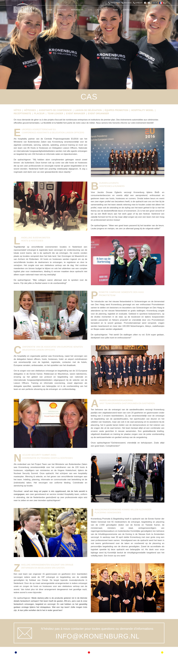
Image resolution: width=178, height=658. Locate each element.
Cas (90, 10)
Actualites (102, 10)
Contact (127, 10)
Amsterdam (114, 3)
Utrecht (137, 3)
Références (77, 10)
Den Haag (126, 3)
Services (61, 10)
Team (115, 10)
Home (49, 10)
